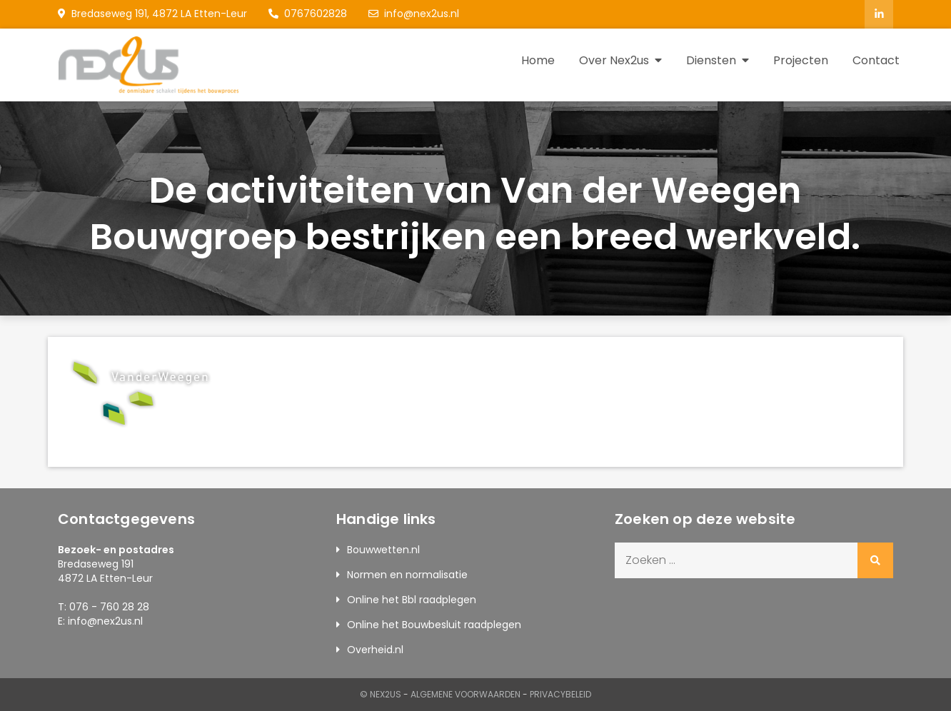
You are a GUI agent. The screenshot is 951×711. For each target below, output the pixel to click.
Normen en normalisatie (407, 575)
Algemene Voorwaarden (465, 694)
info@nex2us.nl (413, 13)
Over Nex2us (614, 60)
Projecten (800, 60)
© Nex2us (380, 694)
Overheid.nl (375, 649)
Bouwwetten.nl (383, 550)
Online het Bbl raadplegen (411, 599)
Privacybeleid (560, 694)
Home (538, 60)
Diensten (711, 60)
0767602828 (307, 13)
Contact (876, 60)
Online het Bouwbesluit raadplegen (434, 624)
